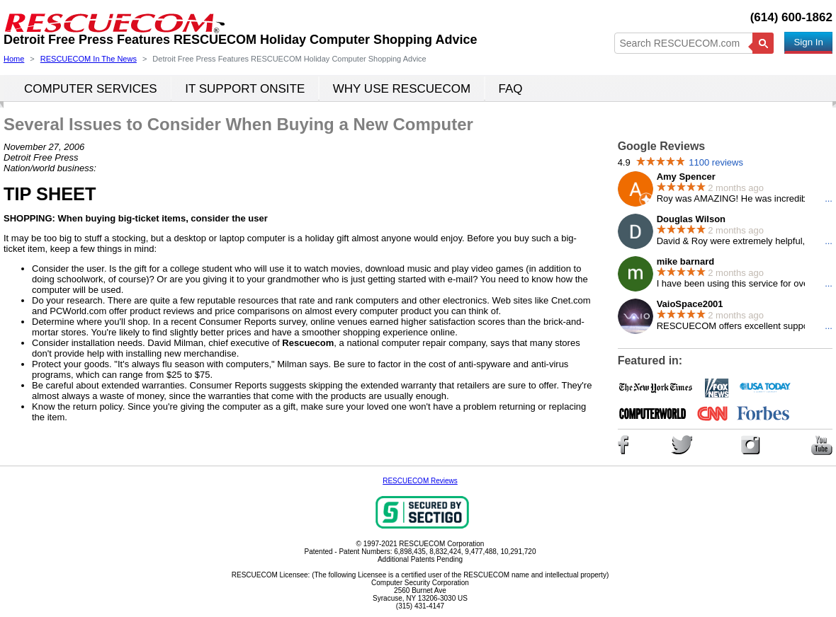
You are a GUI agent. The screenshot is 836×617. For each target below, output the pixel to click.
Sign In (808, 42)
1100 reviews (716, 162)
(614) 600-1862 (791, 17)
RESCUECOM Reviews (420, 481)
